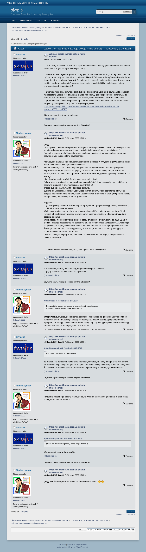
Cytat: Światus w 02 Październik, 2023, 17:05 (61, 301)
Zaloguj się (25, 3)
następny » (130, 35)
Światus (20, 54)
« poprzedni (120, 35)
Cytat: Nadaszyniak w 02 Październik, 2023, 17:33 (63, 348)
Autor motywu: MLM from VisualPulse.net (72, 547)
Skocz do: (82, 530)
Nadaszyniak (23, 133)
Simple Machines (81, 545)
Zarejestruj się (40, 3)
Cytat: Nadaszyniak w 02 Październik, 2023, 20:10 (63, 438)
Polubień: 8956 (19, 163)
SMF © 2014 (71, 545)
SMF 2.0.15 (62, 545)
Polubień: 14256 (19, 75)
